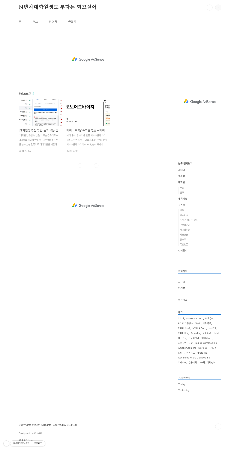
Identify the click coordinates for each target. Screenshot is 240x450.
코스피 (198, 323)
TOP (218, 426)
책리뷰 (181, 176)
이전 (80, 165)
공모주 (183, 239)
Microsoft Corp (194, 318)
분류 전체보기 (185, 163)
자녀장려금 (185, 229)
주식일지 (182, 250)
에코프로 (182, 338)
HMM (216, 333)
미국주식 (209, 318)
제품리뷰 (182, 198)
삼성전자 (212, 328)
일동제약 (192, 362)
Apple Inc (202, 352)
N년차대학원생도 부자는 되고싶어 (58, 7)
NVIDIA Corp (199, 328)
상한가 (181, 352)
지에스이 (182, 362)
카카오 (181, 318)
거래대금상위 (184, 328)
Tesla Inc (195, 333)
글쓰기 (72, 21)
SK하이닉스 (206, 338)
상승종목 (206, 333)
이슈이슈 (184, 215)
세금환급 (184, 234)
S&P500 (203, 347)
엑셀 (182, 210)
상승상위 (182, 343)
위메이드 (190, 352)
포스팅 (181, 204)
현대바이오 (183, 333)
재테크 (181, 169)
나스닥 (213, 347)
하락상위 (211, 362)
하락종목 (207, 323)
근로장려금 (185, 224)
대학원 (181, 182)
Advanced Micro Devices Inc (194, 357)
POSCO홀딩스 (185, 323)
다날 (190, 343)
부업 (182, 187)
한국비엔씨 (193, 338)
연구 (182, 192)
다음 (96, 165)
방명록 (53, 21)
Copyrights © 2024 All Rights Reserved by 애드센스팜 (48, 424)
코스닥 (202, 362)
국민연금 (184, 244)
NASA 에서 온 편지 (189, 220)
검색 (209, 7)
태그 (35, 21)
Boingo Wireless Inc (206, 343)
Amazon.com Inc (187, 347)
